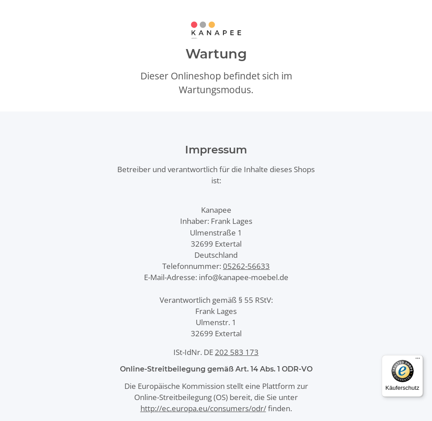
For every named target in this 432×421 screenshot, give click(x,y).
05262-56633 (246, 266)
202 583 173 (237, 352)
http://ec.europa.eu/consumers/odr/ (203, 408)
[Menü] (417, 360)
